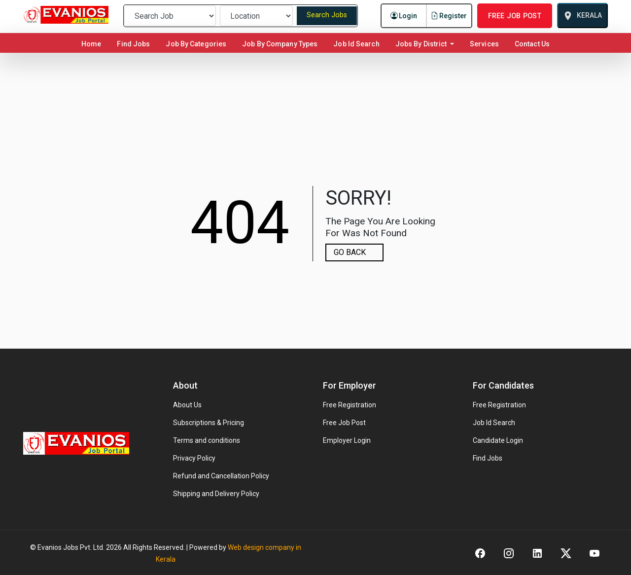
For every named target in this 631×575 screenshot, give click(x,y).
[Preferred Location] (256, 15)
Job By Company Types (279, 44)
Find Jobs (133, 44)
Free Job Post (344, 423)
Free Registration (349, 405)
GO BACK (350, 252)
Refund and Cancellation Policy (221, 476)
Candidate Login (498, 440)
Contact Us (532, 44)
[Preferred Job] (170, 15)
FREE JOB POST (514, 16)
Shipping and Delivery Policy (216, 494)
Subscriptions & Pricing (208, 423)
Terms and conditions (206, 440)
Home (93, 43)
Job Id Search (356, 44)
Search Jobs (327, 15)
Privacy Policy (194, 458)
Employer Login (347, 440)
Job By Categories (196, 44)
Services (484, 44)
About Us (187, 405)
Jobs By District (422, 44)
